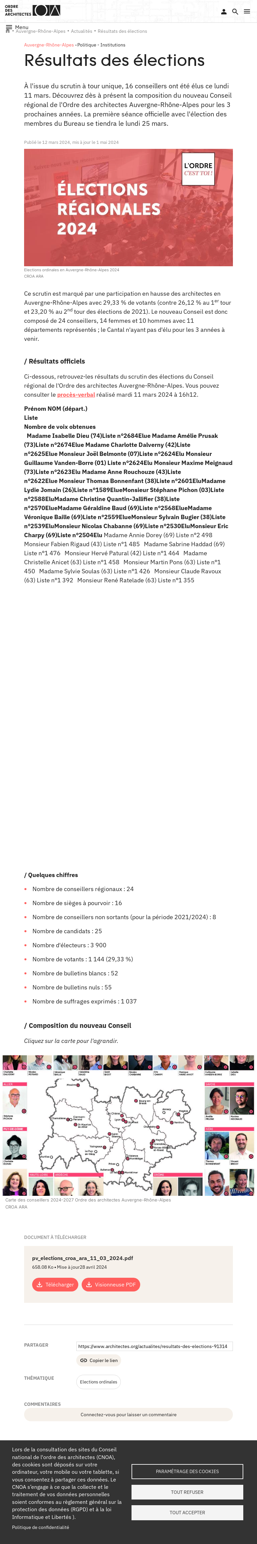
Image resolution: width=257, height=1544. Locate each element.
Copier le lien (104, 1286)
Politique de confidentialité (40, 1527)
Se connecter (224, 12)
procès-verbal (76, 394)
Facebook (196, 1380)
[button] (247, 11)
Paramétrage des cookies (187, 1470)
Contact (198, 1428)
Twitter (212, 1380)
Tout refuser (187, 1492)
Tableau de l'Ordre (86, 1428)
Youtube (245, 1380)
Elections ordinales (100, 1308)
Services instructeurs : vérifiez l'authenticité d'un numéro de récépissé (155, 1434)
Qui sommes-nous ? (26, 1428)
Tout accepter (187, 1514)
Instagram (229, 1380)
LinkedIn (179, 1380)
